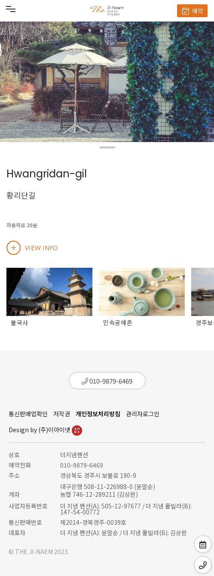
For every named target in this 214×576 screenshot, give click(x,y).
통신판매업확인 (28, 413)
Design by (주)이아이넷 (45, 429)
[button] (107, 147)
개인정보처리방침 (98, 413)
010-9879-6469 (107, 380)
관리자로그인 (142, 413)
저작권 (61, 413)
